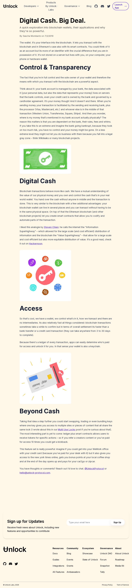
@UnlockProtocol (94, 468)
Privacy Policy (107, 585)
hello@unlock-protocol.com (35, 472)
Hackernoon (35, 243)
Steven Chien (51, 227)
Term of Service (123, 585)
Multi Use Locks (66, 429)
